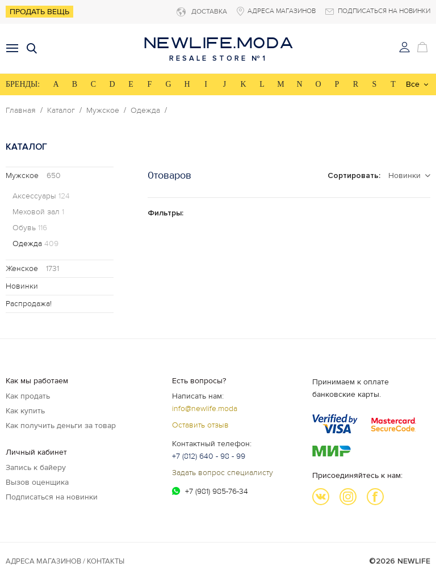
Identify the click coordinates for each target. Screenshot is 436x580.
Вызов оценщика (37, 482)
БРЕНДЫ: (23, 84)
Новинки (22, 286)
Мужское (102, 110)
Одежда (145, 110)
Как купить (25, 411)
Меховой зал (38, 212)
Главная (21, 110)
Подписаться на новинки (52, 497)
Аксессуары (41, 196)
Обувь (29, 227)
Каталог (61, 110)
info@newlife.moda (204, 408)
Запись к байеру (36, 467)
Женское (32, 268)
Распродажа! (29, 303)
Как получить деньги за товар (61, 425)
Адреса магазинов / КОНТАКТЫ (65, 561)
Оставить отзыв (200, 425)
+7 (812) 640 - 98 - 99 (208, 456)
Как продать (28, 396)
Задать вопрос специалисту (222, 472)
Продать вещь (39, 11)
